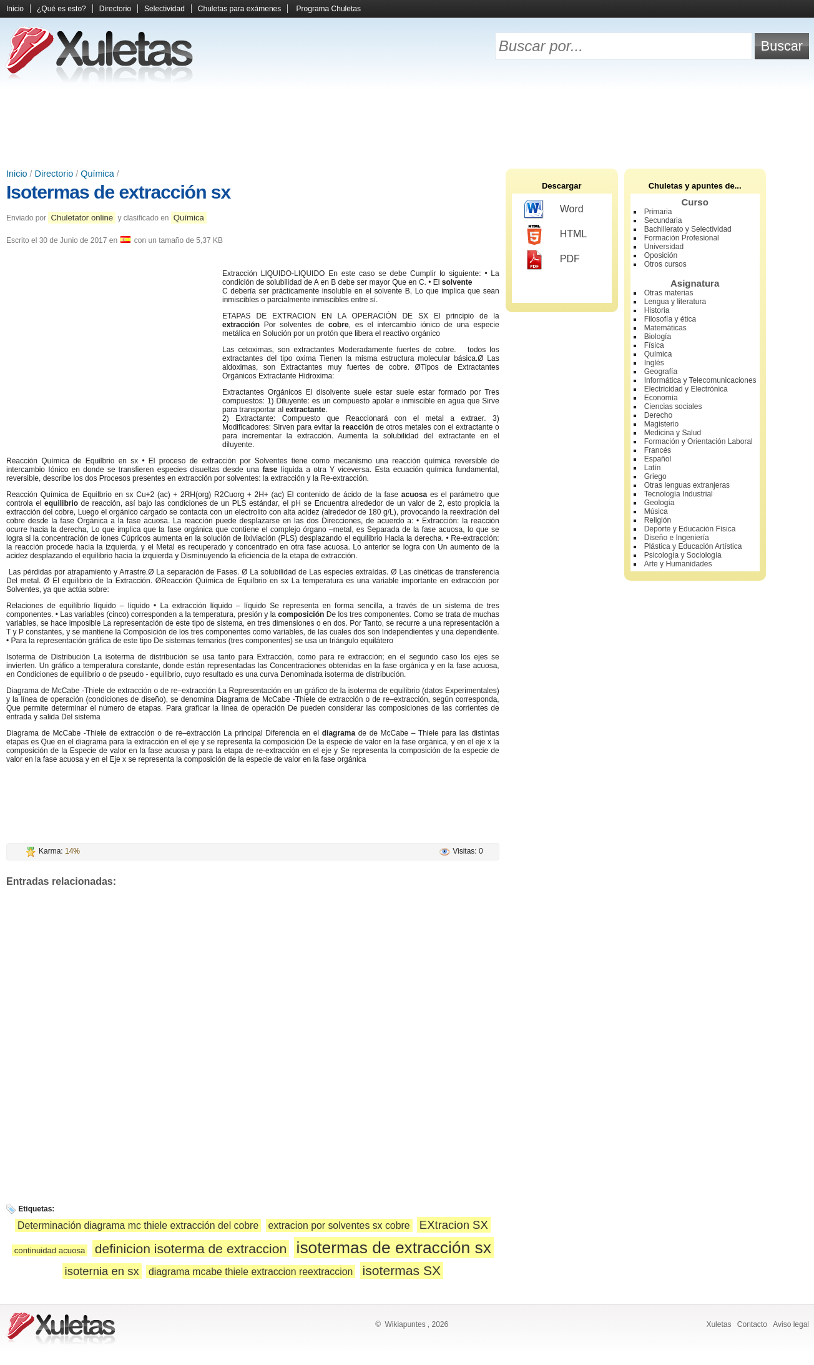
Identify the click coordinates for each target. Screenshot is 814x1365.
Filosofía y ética (670, 319)
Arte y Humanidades (678, 563)
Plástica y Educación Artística (693, 546)
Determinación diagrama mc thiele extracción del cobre (137, 1225)
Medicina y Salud (672, 432)
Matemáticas (665, 327)
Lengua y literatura (675, 301)
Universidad (664, 246)
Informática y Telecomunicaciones (700, 380)
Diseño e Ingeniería (676, 537)
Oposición (660, 255)
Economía (661, 397)
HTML (555, 235)
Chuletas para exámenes (239, 8)
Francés (657, 450)
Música (656, 511)
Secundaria (663, 220)
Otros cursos (665, 264)
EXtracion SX (453, 1224)
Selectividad (164, 8)
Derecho (658, 415)
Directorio (115, 8)
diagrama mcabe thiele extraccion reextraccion (251, 1271)
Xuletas (718, 1324)
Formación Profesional (681, 238)
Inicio (15, 8)
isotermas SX (402, 1270)
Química (97, 174)
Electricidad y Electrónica (686, 389)
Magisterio (661, 424)
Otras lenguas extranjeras (687, 485)
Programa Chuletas (329, 8)
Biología (657, 336)
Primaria (658, 211)
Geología (659, 502)
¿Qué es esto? (61, 8)
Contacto (752, 1324)
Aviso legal (791, 1324)
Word (554, 210)
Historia (657, 310)
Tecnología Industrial (678, 494)
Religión (657, 520)
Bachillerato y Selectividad (688, 229)
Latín (652, 467)
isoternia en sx (102, 1271)
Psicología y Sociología (683, 555)
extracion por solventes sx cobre (339, 1225)
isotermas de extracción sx (394, 1247)
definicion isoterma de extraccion (191, 1248)
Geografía (660, 371)
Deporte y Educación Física (690, 529)
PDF (552, 260)
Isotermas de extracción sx (118, 192)
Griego (655, 476)
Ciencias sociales (673, 406)
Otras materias (669, 292)
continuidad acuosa (50, 1250)
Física (654, 345)
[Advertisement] (407, 125)
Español (657, 459)
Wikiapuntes (405, 1324)
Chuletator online (82, 217)
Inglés (654, 362)
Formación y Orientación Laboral (698, 441)
